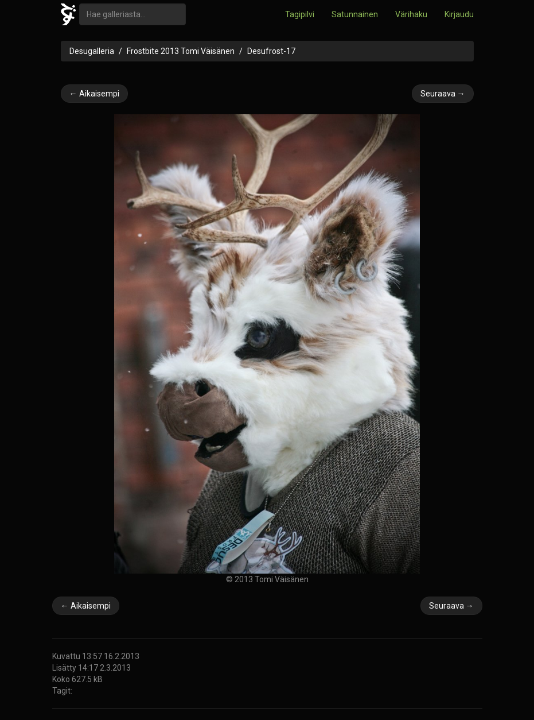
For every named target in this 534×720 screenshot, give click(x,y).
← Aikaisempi (94, 93)
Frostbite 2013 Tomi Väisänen (181, 51)
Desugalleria (91, 51)
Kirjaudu (459, 14)
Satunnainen (355, 14)
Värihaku (411, 14)
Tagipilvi (299, 14)
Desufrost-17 (271, 51)
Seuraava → (442, 93)
